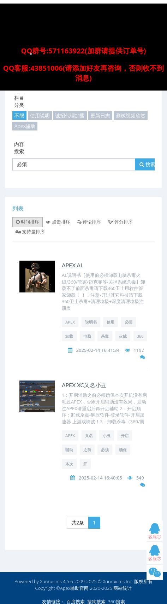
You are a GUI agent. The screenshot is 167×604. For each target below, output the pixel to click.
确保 (123, 449)
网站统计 (122, 588)
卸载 (69, 336)
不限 (19, 115)
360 (140, 336)
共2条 (77, 522)
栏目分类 (19, 101)
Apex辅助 (24, 126)
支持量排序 (30, 231)
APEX (70, 322)
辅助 (69, 449)
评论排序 (89, 222)
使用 (110, 322)
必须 (128, 322)
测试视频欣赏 (130, 115)
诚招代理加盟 (70, 115)
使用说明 (40, 115)
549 (140, 478)
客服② (154, 555)
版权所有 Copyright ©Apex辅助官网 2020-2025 (94, 584)
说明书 (91, 322)
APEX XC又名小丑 (84, 385)
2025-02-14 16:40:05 (100, 478)
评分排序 (120, 222)
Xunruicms (51, 581)
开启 (125, 435)
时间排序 (27, 222)
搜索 (147, 164)
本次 (69, 463)
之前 (87, 449)
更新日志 (100, 115)
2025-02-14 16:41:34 (98, 350)
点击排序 (58, 222)
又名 (89, 435)
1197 (138, 350)
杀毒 (105, 336)
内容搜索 (19, 148)
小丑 (107, 435)
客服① (154, 533)
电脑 (87, 336)
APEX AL (72, 265)
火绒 (123, 336)
